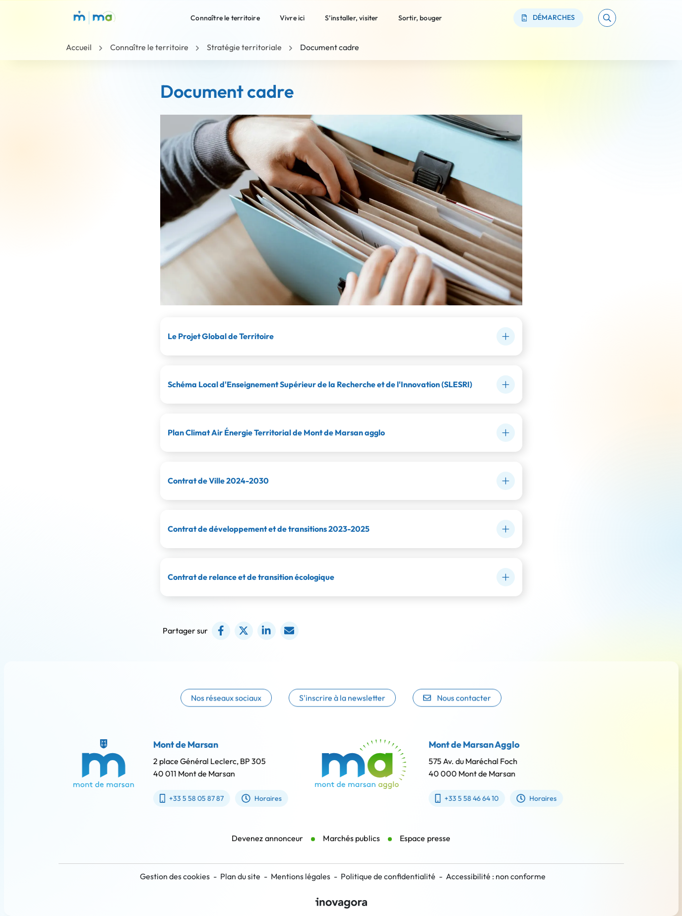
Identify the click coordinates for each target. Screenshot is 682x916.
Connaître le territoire (225, 17)
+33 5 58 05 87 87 (180, 798)
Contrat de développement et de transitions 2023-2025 (269, 529)
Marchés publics (351, 849)
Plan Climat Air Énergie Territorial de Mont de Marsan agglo (276, 432)
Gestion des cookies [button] (175, 876)
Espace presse (425, 849)
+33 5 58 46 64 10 (478, 798)
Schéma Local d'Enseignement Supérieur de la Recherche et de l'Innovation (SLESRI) (320, 384)
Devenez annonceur (268, 849)
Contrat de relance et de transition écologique (251, 577)
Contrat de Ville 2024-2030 (218, 481)
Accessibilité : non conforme (496, 876)
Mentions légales (300, 876)
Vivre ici (292, 17)
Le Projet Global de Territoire (221, 336)
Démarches (548, 17)
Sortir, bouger (420, 17)
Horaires (250, 798)
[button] (607, 18)
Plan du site (240, 876)
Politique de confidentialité (388, 876)
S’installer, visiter (351, 17)
